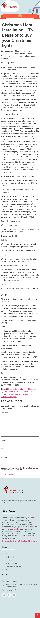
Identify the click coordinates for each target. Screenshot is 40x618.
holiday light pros (7, 394)
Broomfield (31, 518)
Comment (5, 413)
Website (4, 457)
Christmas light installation (17, 389)
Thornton (22, 533)
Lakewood (14, 529)
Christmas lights (26, 392)
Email (4, 449)
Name (4, 440)
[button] (20, 15)
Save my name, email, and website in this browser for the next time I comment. (19, 469)
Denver (24, 522)
